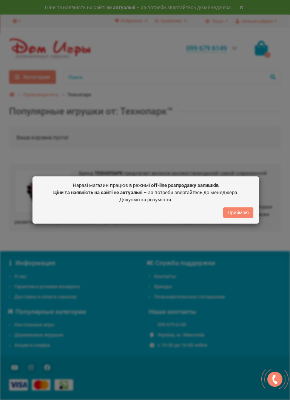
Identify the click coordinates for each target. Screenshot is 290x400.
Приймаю (238, 212)
